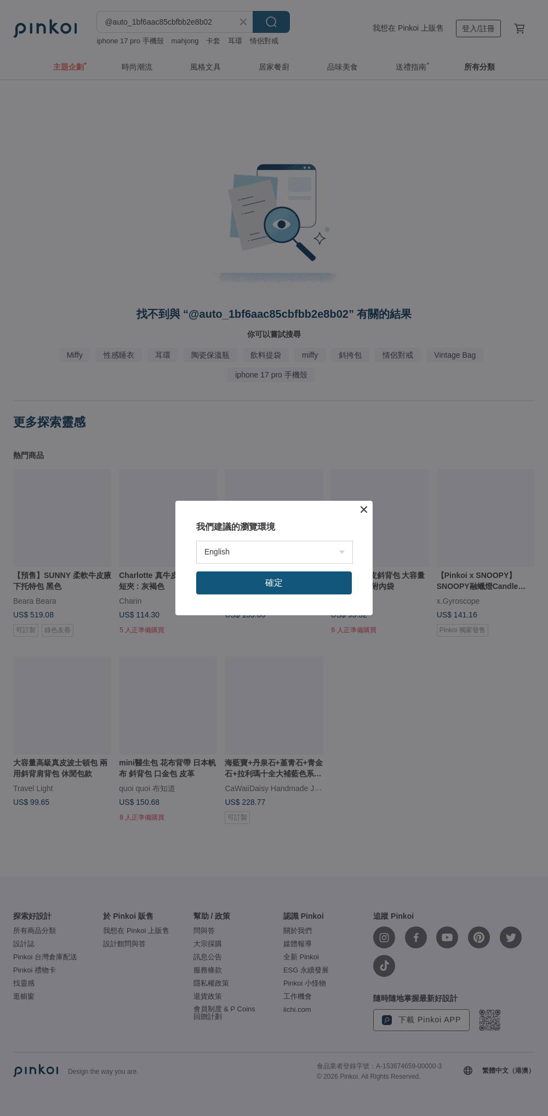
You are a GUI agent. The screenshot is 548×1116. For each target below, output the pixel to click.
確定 (274, 582)
